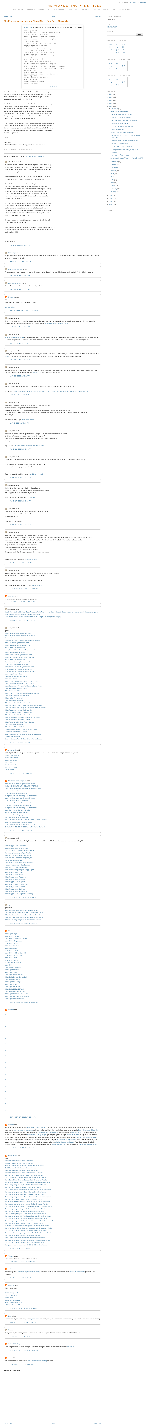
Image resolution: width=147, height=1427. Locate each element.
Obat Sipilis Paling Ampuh (14, 974)
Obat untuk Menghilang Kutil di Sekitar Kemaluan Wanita (24, 917)
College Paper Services (77, 1272)
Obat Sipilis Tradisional (12, 967)
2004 (111, 103)
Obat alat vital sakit (73, 1135)
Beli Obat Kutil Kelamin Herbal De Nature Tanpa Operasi (24, 1173)
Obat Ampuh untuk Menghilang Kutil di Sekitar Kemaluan (24, 912)
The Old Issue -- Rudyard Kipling (121, 114)
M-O (117, 66)
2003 (111, 106)
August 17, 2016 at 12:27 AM (22, 1261)
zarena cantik (12, 750)
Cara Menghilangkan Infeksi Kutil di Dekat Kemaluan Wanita (25, 1194)
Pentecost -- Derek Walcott (119, 123)
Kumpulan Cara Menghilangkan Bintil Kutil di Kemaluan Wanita (26, 1245)
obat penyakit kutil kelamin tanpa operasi (18, 669)
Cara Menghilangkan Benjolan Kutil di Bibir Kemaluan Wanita (25, 1185)
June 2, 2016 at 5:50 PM (20, 1248)
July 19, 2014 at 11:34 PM (21, 562)
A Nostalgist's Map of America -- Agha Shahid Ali (127, 158)
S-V (110, 69)
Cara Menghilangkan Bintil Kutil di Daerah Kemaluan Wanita (25, 1242)
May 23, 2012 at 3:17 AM (20, 376)
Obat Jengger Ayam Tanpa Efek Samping (19, 894)
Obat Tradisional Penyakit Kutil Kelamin (18, 710)
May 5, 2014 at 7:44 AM (20, 423)
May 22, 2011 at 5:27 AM (20, 289)
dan (34, 612)
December (114, 109)
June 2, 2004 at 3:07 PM (20, 245)
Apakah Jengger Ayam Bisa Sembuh (17, 865)
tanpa (50, 617)
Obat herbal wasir (77, 1132)
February (114, 189)
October (113, 165)
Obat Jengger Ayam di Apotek (15, 882)
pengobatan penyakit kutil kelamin (16, 676)
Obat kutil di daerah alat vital (37, 1127)
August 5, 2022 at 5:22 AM (21, 1364)
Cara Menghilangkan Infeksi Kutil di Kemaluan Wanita (23, 1187)
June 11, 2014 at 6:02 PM (21, 449)
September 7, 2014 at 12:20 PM (24, 588)
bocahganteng (12, 1155)
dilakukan (63, 612)
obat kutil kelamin (11, 679)
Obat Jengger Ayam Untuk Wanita (16, 848)
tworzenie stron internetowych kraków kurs (29, 446)
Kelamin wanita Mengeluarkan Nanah (17, 662)
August (113, 171)
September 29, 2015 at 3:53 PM (24, 1002)
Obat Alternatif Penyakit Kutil (14, 727)
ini (46, 612)
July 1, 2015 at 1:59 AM (20, 742)
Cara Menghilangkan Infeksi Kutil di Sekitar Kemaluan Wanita (25, 1192)
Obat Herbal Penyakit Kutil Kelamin (17, 695)
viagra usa (8, 762)
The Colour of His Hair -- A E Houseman (124, 120)
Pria (31, 612)
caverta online (10, 307)
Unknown (11, 596)
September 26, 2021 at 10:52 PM (24, 1350)
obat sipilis (8, 965)
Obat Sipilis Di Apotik (12, 970)
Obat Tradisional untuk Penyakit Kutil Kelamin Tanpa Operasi (25, 707)
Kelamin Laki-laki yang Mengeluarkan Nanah (20, 635)
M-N (123, 47)
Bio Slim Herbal (10, 765)
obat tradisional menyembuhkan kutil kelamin (20, 798)
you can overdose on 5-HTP (14, 337)
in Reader (142, 2)
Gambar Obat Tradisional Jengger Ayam (18, 858)
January (113, 192)
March (113, 186)
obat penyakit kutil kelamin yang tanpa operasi (20, 671)
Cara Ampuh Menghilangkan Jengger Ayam (19, 870)
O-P (110, 50)
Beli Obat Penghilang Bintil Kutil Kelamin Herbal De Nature (24, 1165)
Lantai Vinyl (9, 1298)
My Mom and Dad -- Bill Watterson (122, 132)
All (124, 53)
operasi (96, 612)
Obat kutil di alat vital (59, 1144)
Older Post (97, 17)
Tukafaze (11, 1285)
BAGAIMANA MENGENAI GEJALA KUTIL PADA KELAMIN (25, 827)
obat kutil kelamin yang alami (17, 781)
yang (40, 617)
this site (7, 356)
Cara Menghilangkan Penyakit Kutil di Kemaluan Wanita (23, 1199)
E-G (123, 44)
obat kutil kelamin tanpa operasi (15, 815)
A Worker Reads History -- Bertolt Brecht (124, 141)
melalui (69, 612)
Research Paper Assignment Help (29, 1272)
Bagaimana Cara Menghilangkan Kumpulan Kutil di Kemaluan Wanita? (28, 1233)
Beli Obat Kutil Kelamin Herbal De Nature (19, 1161)
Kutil (18, 612)
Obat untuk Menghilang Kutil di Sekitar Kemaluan (21, 910)
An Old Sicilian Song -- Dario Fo (121, 147)
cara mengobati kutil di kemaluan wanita (18, 822)
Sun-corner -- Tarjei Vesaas (120, 155)
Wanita (38, 612)
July (112, 174)
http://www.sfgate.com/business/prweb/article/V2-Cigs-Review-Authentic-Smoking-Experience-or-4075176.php (51, 391)
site (9, 1330)
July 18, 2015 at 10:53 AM (21, 773)
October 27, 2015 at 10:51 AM (23, 1117)
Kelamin (23, 612)
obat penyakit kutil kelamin (14, 674)
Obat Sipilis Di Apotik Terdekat (15, 991)
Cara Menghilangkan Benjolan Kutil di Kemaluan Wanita (24, 1175)
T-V (111, 53)
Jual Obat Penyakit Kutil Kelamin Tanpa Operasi (21, 729)
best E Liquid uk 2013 (36, 474)
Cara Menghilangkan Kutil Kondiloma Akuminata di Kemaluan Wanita (28, 1216)
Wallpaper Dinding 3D (12, 1305)
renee (9, 1358)
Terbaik (10, 617)
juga (12, 614)
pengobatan (76, 612)
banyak (21, 614)
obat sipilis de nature (12, 936)
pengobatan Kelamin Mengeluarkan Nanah (19, 667)
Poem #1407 (28, 27)
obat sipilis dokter (11, 958)
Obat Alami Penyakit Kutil (13, 691)
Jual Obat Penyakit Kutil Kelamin (16, 732)
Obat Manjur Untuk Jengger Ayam (16, 867)
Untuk (7, 612)
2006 (111, 97)
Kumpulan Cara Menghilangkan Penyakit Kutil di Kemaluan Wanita (27, 1201)
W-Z (117, 53)
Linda (9, 1316)
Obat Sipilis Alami (11, 972)
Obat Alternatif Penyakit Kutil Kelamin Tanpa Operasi (22, 717)
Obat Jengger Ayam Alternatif (15, 879)
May (112, 180)
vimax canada (9, 770)
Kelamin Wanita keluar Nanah (15, 652)
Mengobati (13, 612)
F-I (124, 63)
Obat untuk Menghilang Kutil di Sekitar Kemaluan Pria (23, 920)
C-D (117, 44)
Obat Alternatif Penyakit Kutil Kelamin (17, 719)
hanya (53, 612)
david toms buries (28, 420)
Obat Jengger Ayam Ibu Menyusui (16, 891)
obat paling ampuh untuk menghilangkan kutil (20, 824)
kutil (6, 617)
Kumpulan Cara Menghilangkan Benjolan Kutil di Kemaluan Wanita (27, 1182)
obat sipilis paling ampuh (13, 941)
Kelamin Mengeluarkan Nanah (15, 638)
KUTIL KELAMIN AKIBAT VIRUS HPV (18, 812)
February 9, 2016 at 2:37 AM (22, 1148)
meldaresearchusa (14, 1269)
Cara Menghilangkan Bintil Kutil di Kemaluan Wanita (22, 1235)
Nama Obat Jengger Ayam (14, 860)
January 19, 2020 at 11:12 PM (23, 1322)
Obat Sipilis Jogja (11, 934)
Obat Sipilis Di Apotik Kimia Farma (16, 994)
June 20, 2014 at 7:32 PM (21, 524)
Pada (28, 612)
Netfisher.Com (37, 585)
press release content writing (37, 1361)
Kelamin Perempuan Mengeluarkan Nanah (19, 657)
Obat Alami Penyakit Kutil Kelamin (16, 688)
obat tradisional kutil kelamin (14, 791)
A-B (110, 44)
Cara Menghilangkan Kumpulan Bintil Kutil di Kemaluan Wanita (26, 1230)
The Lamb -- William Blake (119, 144)
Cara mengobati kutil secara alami (16, 817)
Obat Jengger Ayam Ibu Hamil (15, 889)
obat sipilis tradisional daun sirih (16, 953)
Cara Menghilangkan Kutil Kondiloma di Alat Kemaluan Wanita (26, 1218)
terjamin (45, 617)
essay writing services (15, 269)
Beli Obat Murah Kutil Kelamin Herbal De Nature (21, 1168)
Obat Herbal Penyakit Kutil (14, 698)
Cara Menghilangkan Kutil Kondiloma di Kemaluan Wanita (24, 1211)
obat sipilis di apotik (11, 943)
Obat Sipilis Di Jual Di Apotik (14, 989)
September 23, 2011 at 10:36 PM (24, 310)
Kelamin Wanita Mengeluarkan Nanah (17, 645)
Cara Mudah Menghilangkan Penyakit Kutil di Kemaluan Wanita (26, 1204)
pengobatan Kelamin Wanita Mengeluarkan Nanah (22, 650)
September (114, 168)
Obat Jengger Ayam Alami (14, 874)
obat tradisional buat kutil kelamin (16, 793)
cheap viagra (12, 253)
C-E (117, 63)
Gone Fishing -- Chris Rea (119, 111)
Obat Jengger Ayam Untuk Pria (15, 846)
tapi (10, 614)
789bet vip (70, 1347)
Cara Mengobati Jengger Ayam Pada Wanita (20, 850)
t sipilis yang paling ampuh (14, 962)
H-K (110, 47)
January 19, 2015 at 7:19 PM (22, 620)
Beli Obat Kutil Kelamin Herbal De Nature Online (21, 1170)
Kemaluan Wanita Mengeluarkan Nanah (18, 655)
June (112, 177)
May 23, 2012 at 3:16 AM (20, 343)
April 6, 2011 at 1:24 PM (20, 261)
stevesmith (11, 297)
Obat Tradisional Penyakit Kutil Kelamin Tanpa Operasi (23, 705)
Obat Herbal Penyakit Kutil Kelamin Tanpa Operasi (22, 693)
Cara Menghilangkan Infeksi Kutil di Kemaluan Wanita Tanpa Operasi (28, 1197)
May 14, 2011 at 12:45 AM (20, 275)
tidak (49, 612)
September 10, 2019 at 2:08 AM (24, 1308)
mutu (28, 617)
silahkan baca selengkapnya (23, 1130)
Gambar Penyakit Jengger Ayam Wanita (18, 855)
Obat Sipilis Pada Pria (12, 979)
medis (82, 612)
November (114, 162)
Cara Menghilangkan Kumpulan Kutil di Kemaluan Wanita (24, 1223)
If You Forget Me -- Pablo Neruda (122, 126)
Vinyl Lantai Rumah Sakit (13, 1302)
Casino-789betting (14, 1344)
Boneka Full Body (11, 767)
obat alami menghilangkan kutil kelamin (18, 805)
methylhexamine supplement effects (56, 323)
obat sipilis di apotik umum (14, 955)
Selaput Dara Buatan (12, 755)
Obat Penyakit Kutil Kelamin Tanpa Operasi (19, 683)
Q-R (117, 50)
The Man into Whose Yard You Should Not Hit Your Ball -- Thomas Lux (37, 21)
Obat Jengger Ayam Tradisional (15, 877)
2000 (111, 201)
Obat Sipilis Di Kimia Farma (14, 999)
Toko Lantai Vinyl (11, 1295)
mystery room (34, 1319)
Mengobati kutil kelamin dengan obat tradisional (21, 796)
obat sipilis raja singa (12, 946)
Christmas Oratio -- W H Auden (121, 117)
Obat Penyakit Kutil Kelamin (14, 700)
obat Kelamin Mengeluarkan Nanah (17, 643)
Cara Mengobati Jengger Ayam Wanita (18, 853)
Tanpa (43, 612)
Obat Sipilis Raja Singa (13, 982)
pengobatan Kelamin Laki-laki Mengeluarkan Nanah (22, 640)
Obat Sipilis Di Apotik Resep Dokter (17, 996)
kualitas (35, 617)
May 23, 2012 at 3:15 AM (20, 327)
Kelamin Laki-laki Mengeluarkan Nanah (18, 633)
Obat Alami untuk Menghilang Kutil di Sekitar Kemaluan (23, 915)
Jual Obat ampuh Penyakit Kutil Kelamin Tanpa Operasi (23, 739)
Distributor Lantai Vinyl (12, 1300)
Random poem (112, 27)
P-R (123, 66)
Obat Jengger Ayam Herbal (14, 872)
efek (53, 617)
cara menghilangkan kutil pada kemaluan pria (20, 784)
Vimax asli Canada (11, 758)
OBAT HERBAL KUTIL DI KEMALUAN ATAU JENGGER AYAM (26, 820)
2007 (111, 94)
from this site (37, 372)
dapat (58, 612)
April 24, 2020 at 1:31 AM (21, 1336)
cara (91, 612)
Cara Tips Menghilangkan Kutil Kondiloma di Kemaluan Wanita (26, 1213)
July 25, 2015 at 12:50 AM (21, 830)
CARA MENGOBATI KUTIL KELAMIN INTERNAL (21, 786)
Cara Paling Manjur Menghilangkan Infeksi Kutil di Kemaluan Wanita (28, 1189)
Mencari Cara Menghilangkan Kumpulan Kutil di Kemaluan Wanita (27, 1225)
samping (58, 617)
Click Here (31, 497)
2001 (111, 198)
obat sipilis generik (11, 960)
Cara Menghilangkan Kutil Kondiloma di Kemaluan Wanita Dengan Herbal (29, 1221)
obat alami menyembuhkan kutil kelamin (18, 810)
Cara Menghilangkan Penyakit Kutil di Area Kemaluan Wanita (25, 1209)
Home (53, 17)
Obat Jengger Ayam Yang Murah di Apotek (19, 862)
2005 (111, 100)
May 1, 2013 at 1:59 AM (20, 395)
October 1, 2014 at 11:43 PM (23, 601)
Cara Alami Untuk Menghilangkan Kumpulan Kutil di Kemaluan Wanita (28, 1228)
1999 (111, 204)
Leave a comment (34, 157)
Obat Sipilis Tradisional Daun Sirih (16, 938)
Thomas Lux (53, 86)
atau (6, 614)
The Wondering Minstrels (73, 5)
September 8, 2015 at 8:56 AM (23, 897)
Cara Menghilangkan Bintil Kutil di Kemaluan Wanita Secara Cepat (27, 1240)
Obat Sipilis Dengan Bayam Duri (16, 977)
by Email (132, 2)
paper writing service (14, 283)
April (112, 183)
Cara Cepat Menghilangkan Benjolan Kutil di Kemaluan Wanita (26, 1180)
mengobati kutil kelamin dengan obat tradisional (21, 808)
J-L (111, 66)
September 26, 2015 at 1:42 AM (24, 923)
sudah (17, 614)
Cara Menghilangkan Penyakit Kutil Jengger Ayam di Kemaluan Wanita (28, 1206)
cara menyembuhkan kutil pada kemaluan (19, 803)
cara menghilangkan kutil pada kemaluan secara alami (23, 788)
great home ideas (31, 559)
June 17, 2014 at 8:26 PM (21, 501)
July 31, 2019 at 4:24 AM (20, 1277)
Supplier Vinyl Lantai (12, 1293)
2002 (111, 195)
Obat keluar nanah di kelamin (88, 1130)
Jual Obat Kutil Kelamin (13, 736)
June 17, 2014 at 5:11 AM (20, 477)
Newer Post (8, 17)
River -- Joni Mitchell (117, 129)
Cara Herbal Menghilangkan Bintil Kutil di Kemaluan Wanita (25, 1238)
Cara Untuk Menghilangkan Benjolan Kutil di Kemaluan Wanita (26, 1177)
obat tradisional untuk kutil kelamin (16, 800)
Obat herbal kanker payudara (66, 1139)
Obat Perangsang (11, 760)
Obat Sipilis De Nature (12, 986)
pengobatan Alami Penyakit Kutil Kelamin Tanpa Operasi (24, 686)
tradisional (36, 614)
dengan (87, 612)
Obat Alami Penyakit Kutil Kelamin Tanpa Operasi (21, 681)
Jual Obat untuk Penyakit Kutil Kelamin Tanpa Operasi (23, 734)
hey (9, 905)
